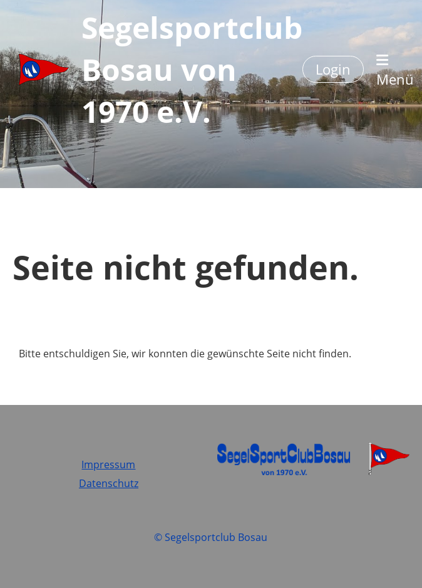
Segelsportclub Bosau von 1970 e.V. (191, 69)
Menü (395, 70)
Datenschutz (108, 483)
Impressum (108, 464)
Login (333, 69)
